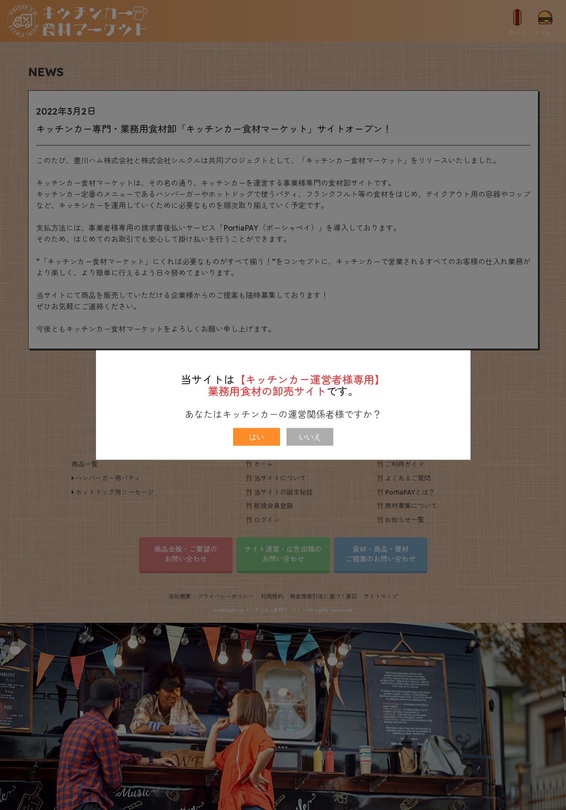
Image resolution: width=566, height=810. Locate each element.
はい (256, 437)
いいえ (310, 437)
